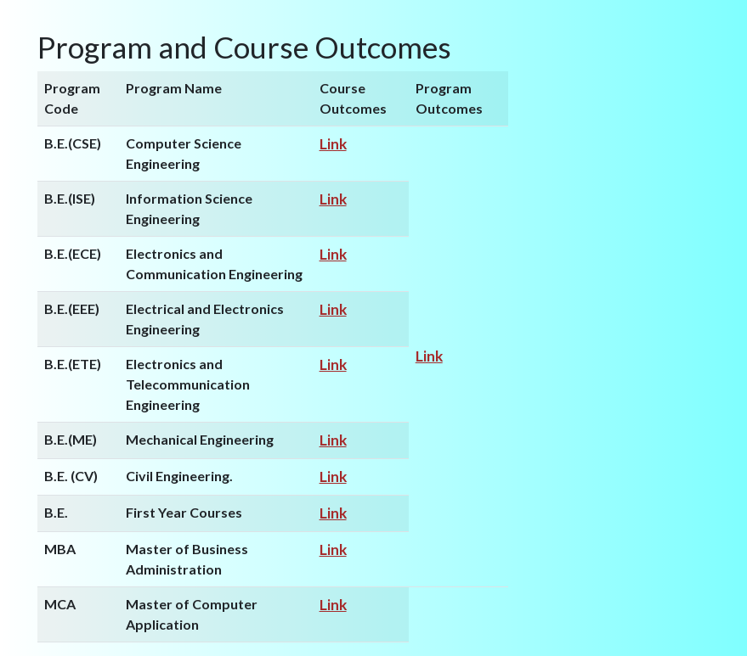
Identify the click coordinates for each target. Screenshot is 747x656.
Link (333, 144)
